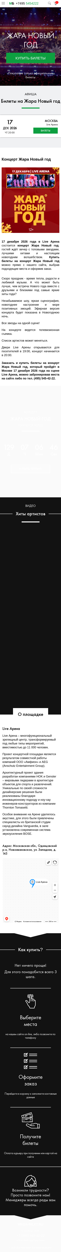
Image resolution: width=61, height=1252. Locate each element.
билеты (45, 130)
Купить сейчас (30, 468)
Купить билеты (30, 58)
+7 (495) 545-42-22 (31, 1235)
